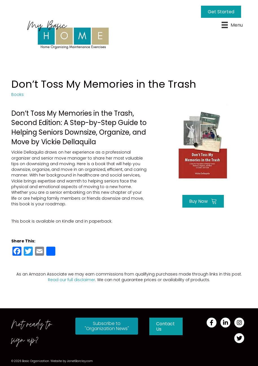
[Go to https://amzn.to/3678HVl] (203, 140)
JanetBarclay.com (80, 361)
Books (17, 94)
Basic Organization (35, 361)
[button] (106, 326)
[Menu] (232, 25)
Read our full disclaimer (71, 280)
